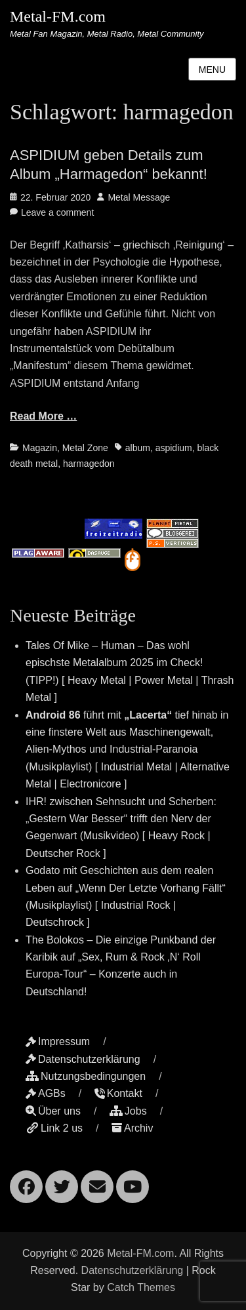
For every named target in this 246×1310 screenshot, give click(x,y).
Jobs (128, 1111)
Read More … (43, 416)
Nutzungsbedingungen (86, 1076)
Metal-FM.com (58, 16)
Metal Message (139, 197)
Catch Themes (141, 1287)
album (137, 448)
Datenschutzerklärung (83, 1059)
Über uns (53, 1111)
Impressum (58, 1041)
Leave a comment (57, 212)
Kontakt (118, 1093)
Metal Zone (85, 448)
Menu (212, 69)
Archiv (132, 1128)
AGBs (46, 1093)
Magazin (39, 448)
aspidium (173, 448)
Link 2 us (54, 1128)
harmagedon (89, 463)
